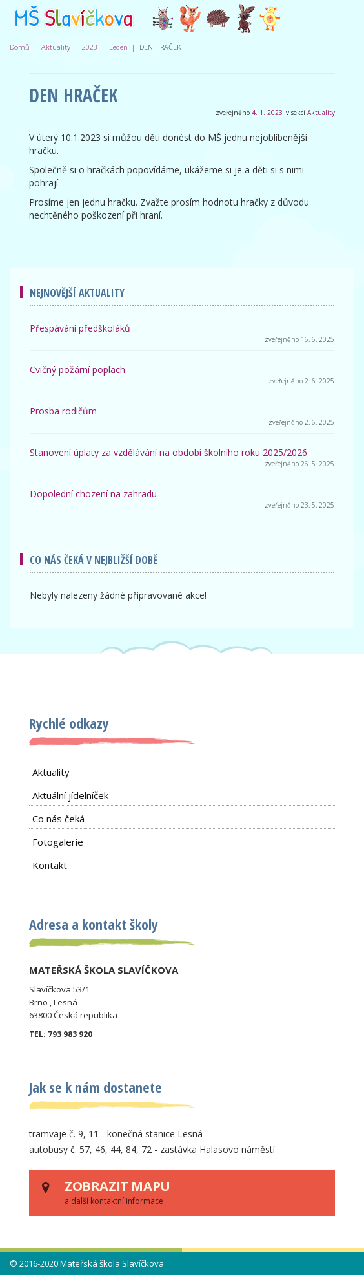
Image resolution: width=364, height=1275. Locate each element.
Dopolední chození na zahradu (93, 494)
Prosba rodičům (63, 411)
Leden (118, 47)
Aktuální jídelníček (70, 795)
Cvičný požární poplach (77, 369)
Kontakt (49, 865)
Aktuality (55, 47)
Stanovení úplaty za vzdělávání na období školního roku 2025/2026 (168, 452)
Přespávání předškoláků (80, 328)
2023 (89, 47)
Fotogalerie (57, 841)
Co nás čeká (58, 818)
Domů (20, 47)
